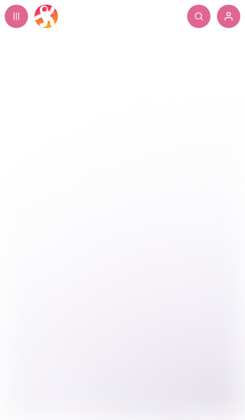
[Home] (46, 16)
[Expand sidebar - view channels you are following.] (16, 16)
